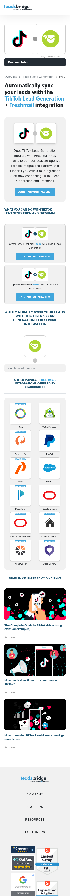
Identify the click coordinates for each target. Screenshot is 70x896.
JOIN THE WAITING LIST (35, 192)
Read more (10, 605)
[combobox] (35, 368)
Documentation (18, 62)
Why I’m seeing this (50, 56)
